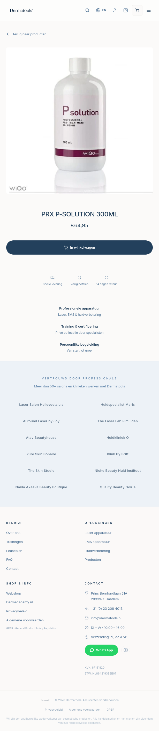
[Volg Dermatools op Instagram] (125, 10)
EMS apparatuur (97, 542)
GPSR (110, 709)
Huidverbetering (97, 551)
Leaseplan (14, 551)
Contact (12, 568)
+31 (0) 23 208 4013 (104, 608)
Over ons (13, 533)
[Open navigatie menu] (149, 10)
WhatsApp (101, 650)
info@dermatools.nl (103, 618)
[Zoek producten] (87, 10)
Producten (93, 559)
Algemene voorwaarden (25, 620)
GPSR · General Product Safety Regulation (31, 628)
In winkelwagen (79, 247)
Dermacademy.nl (19, 602)
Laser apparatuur (98, 533)
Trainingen (14, 542)
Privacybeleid (16, 611)
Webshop (13, 593)
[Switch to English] (101, 10)
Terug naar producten (26, 34)
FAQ (9, 559)
